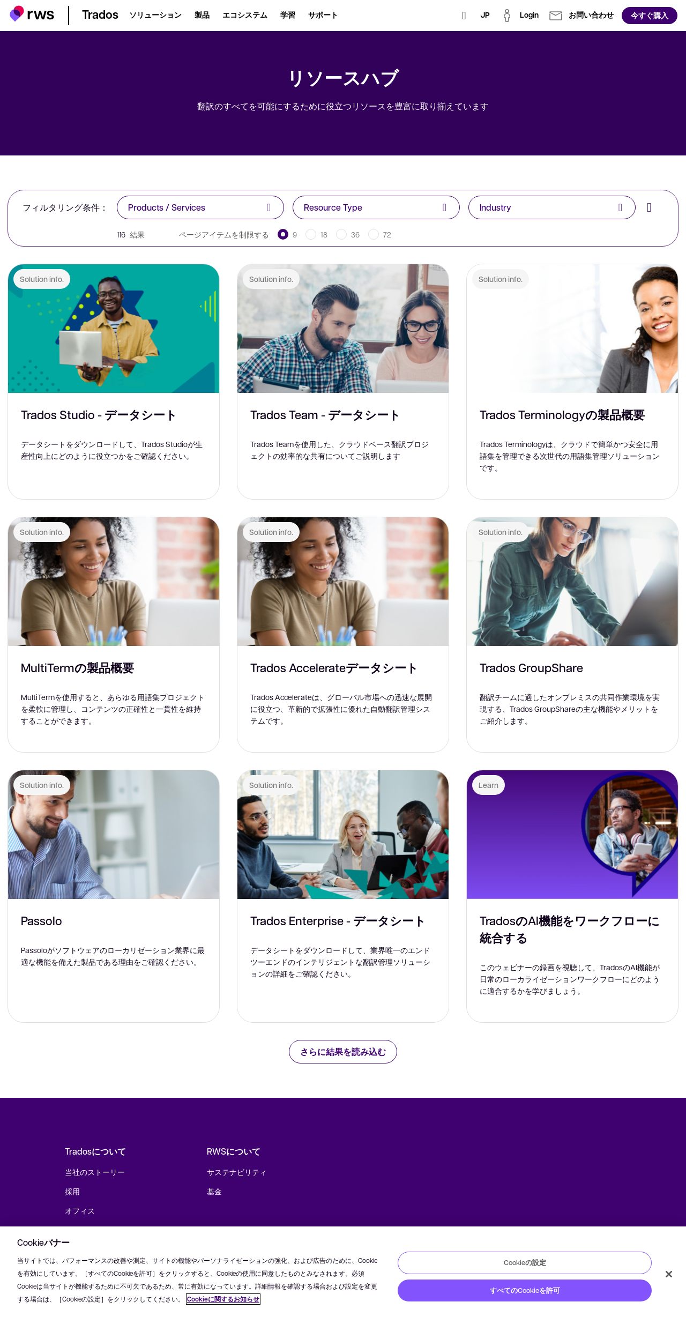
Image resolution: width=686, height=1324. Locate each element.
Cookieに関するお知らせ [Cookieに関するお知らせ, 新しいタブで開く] (223, 1299)
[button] (32, 13)
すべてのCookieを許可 (525, 1290)
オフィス (80, 1210)
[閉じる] (669, 1274)
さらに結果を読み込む (343, 1051)
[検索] (464, 15)
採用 (72, 1191)
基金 (214, 1191)
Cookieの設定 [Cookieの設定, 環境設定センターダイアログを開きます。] (525, 1262)
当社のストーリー (95, 1172)
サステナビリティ (237, 1172)
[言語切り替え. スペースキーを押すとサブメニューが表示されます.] (485, 15)
